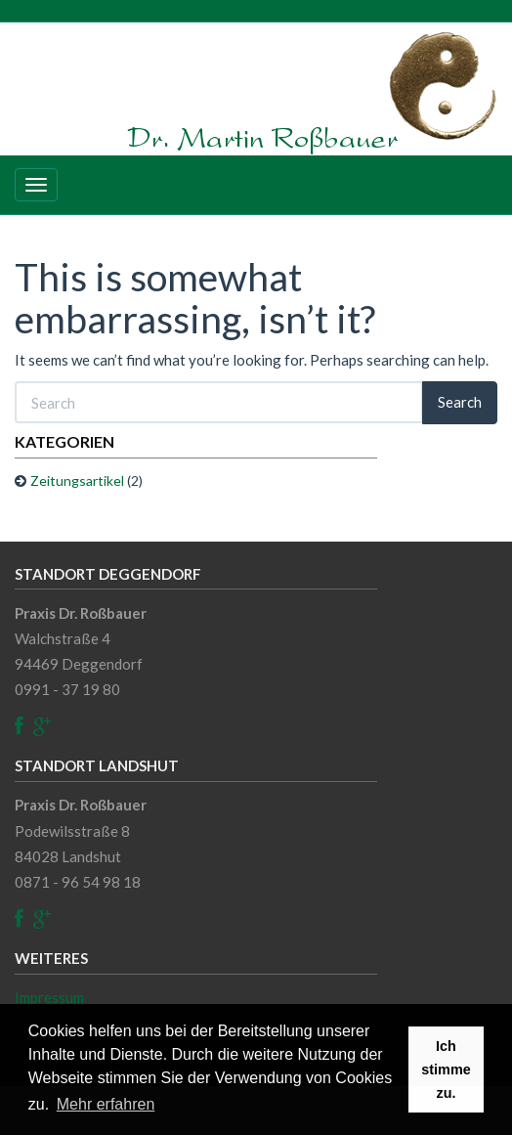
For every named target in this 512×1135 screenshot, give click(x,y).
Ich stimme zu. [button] (445, 1069)
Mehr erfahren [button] (106, 1104)
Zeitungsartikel (77, 480)
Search (460, 402)
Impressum (49, 997)
